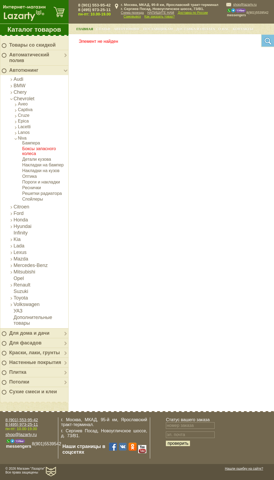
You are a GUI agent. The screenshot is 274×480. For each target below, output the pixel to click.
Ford (19, 213)
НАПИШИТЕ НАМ (160, 13)
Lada (19, 246)
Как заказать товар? (159, 16)
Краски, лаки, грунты (34, 352)
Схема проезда (132, 13)
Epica (23, 121)
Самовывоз (132, 16)
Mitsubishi (24, 272)
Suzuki (21, 291)
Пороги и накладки (41, 182)
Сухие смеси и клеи (33, 391)
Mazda (21, 259)
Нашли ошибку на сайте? (244, 469)
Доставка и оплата (195, 29)
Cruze (24, 115)
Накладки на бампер (43, 165)
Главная (84, 29)
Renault (22, 285)
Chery (20, 92)
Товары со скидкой (32, 45)
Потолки (19, 382)
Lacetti (24, 126)
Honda (21, 220)
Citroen (21, 207)
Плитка (17, 372)
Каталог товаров (34, 29)
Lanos (24, 132)
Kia (17, 239)
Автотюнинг (23, 70)
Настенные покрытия (35, 362)
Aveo (23, 104)
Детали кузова (36, 159)
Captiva (25, 109)
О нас (224, 29)
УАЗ (18, 311)
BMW (19, 85)
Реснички (31, 187)
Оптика (29, 176)
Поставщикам (158, 29)
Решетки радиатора (42, 193)
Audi (18, 79)
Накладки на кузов (41, 170)
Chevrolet (24, 98)
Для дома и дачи (29, 333)
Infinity (21, 233)
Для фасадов (25, 343)
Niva (22, 138)
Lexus (20, 252)
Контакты (243, 29)
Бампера (31, 143)
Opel (19, 278)
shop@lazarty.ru (245, 5)
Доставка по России (193, 13)
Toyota (21, 298)
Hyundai (22, 226)
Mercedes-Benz (31, 265)
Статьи (103, 29)
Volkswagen (27, 304)
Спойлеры (32, 199)
